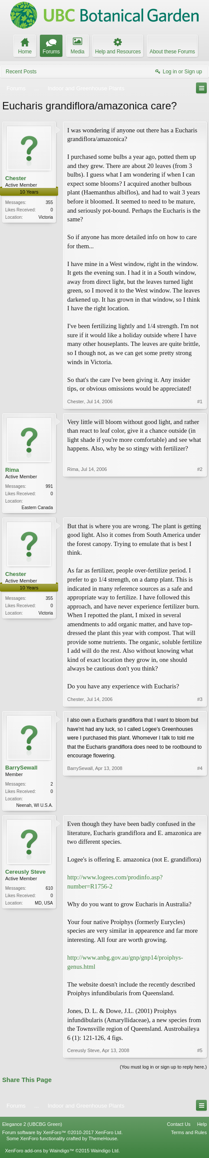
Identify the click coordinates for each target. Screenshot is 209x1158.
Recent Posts (21, 72)
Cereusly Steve (25, 873)
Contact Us (178, 1125)
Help (202, 1125)
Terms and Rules (189, 1134)
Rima (12, 470)
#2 (199, 506)
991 (49, 486)
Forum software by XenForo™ (62, 1134)
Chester (15, 178)
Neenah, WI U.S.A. (34, 806)
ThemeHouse (102, 1140)
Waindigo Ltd (104, 1152)
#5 (199, 1052)
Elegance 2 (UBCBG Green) (32, 1125)
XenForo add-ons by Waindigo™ (39, 1152)
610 (49, 890)
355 (49, 202)
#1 (199, 401)
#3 (199, 700)
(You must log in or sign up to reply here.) (163, 1068)
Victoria (46, 217)
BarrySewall (21, 768)
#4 (199, 805)
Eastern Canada (37, 507)
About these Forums (172, 52)
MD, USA (44, 904)
